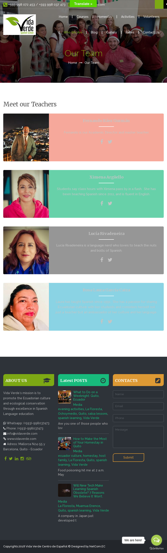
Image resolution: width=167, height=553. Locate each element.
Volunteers (151, 16)
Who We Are (72, 32)
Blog (94, 32)
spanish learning (70, 418)
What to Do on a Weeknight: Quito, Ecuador (86, 395)
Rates (130, 32)
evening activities (71, 409)
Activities (128, 16)
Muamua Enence (88, 506)
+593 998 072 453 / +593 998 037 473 (34, 5)
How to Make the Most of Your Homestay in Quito (90, 442)
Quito (82, 413)
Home (63, 16)
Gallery (111, 32)
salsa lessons (97, 413)
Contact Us (151, 32)
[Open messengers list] (156, 540)
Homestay (104, 16)
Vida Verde (91, 418)
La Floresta (93, 409)
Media (77, 404)
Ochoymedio (67, 413)
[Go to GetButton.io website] (157, 548)
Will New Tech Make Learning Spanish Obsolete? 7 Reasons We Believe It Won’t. (88, 491)
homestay (90, 455)
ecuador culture (70, 455)
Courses (83, 16)
